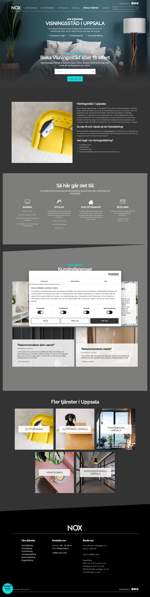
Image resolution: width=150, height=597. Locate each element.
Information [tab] (75, 281)
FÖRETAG (75, 8)
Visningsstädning (28, 554)
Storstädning (26, 548)
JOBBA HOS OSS (59, 553)
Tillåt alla (104, 321)
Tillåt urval (75, 321)
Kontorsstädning (28, 557)
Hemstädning (27, 545)
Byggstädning (27, 560)
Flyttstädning (27, 551)
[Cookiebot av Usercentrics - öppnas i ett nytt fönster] (110, 274)
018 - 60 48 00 (65, 545)
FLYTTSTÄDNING (47, 8)
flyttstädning (109, 131)
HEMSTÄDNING (31, 8)
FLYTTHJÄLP (63, 8)
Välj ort (59, 71)
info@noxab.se (125, 4)
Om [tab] (105, 281)
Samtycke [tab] (44, 281)
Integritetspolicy (124, 589)
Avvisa (45, 321)
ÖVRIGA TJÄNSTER (90, 8)
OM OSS (105, 8)
